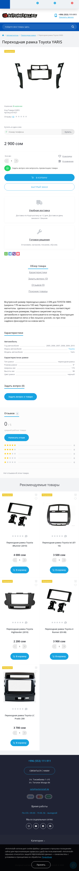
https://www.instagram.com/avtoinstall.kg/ (29, 826)
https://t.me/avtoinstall (43, 826)
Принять (41, 864)
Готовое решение (39, 239)
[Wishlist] (53, 4)
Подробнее (47, 857)
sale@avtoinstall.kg (39, 789)
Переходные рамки (28, 35)
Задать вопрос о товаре (20, 396)
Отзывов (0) (38, 285)
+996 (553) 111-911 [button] (68, 14)
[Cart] (70, 4)
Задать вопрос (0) (38, 278)
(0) (13, 116)
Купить (68, 132)
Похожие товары (38, 291)
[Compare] (36, 4)
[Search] (73, 26)
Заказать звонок (66, 17)
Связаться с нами (39, 770)
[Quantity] (20, 560)
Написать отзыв (16, 437)
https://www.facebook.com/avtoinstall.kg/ (50, 826)
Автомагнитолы (12, 35)
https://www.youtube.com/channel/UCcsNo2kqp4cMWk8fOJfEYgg (36, 826)
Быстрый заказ (39, 187)
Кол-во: (8, 156)
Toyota (72, 349)
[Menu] (5, 4)
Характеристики (38, 272)
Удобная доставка (39, 210)
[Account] (18, 4)
